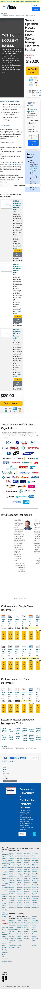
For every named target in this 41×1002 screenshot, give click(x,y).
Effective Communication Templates (20, 869)
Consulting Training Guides (20, 936)
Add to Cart (32, 71)
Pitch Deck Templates (27, 882)
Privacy (4, 954)
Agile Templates (12, 856)
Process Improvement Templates (27, 894)
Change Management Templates (11, 737)
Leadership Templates (27, 854)
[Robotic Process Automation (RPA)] (24, 616)
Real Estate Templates (27, 907)
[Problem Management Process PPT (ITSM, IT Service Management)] (24, 689)
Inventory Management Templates (20, 903)
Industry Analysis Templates (20, 896)
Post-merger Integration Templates (27, 885)
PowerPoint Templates (5, 894)
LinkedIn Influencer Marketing (4, 948)
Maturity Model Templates (27, 869)
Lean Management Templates (27, 856)
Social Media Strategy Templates (35, 878)
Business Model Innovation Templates (12, 869)
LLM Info (26, 934)
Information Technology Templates (38, 737)
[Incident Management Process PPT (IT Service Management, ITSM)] (17, 689)
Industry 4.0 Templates (20, 894)
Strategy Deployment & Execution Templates (35, 887)
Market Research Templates (27, 865)
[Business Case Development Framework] (37, 646)
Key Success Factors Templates (20, 907)
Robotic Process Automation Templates (25, 737)
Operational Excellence (5, 872)
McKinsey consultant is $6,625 (33, 169)
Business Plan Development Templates (12, 871)
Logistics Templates (27, 858)
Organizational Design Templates (4, 737)
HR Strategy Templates (20, 885)
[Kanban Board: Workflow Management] (10, 689)
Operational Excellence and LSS (12, 934)
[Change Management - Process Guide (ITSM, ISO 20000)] (17, 616)
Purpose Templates (27, 903)
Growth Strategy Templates (20, 882)
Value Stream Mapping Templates (35, 907)
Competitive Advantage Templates (12, 882)
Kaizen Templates (20, 905)
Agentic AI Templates (12, 854)
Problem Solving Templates (27, 891)
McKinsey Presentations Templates (27, 871)
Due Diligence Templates (20, 867)
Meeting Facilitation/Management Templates (27, 874)
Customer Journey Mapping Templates (12, 903)
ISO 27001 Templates (20, 891)
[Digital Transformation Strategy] (37, 616)
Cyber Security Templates (20, 856)
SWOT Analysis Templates (35, 867)
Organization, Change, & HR (12, 941)
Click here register (33, 143)
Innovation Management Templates (20, 900)
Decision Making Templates (20, 862)
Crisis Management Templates (12, 898)
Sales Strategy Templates (35, 869)
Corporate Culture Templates (12, 891)
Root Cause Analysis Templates (35, 862)
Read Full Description (20, 185)
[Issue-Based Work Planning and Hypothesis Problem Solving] (24, 646)
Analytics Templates (12, 858)
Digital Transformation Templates (4, 730)
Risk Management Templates (35, 860)
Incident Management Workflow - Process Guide (17, 205)
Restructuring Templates (35, 858)
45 (32, 117)
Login (35, 5)
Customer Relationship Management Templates (12, 905)
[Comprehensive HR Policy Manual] (3, 646)
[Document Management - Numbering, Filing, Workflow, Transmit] (3, 689)
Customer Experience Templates (12, 900)
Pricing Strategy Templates (27, 889)
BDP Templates (12, 862)
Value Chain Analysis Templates (35, 903)
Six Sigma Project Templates (35, 876)
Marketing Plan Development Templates (27, 867)
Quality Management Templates (27, 905)
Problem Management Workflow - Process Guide (17, 268)
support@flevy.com (14, 164)
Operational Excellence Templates (27, 876)
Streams (4, 905)
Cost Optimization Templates (12, 894)
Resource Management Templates (35, 856)
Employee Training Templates (20, 874)
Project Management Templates (27, 900)
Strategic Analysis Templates (35, 880)
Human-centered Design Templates (20, 889)
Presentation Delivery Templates (27, 887)
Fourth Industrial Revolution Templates (31, 737)
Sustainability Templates (35, 896)
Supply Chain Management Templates (35, 894)
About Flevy (5, 927)
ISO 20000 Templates (18, 737)
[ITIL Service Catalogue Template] (37, 689)
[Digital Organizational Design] (10, 616)
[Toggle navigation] (3, 7)
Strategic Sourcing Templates (35, 885)
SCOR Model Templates (35, 865)
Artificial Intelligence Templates (12, 860)
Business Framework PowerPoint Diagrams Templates (18, 730)
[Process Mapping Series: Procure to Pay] (10, 646)
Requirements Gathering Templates (35, 854)
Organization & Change (5, 879)
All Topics (4, 13)
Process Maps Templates (27, 896)
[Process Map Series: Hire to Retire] (17, 646)
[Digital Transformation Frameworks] (3, 616)
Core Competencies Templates (12, 889)
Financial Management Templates (20, 876)
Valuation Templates (35, 900)
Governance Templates (20, 880)
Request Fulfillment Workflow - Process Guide (16, 334)
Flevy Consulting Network (4, 910)
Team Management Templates (35, 898)
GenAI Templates (20, 878)
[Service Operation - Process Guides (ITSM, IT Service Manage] (4, 766)
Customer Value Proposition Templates (12, 907)
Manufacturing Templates (27, 862)
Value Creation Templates (35, 905)
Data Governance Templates (20, 858)
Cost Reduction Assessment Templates (12, 896)
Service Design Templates (35, 874)
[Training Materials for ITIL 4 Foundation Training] (31, 689)
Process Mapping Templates (25, 730)
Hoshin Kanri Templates (20, 887)
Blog (3, 956)
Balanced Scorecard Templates (12, 865)
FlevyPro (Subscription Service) (5, 901)
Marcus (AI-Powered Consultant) (5, 937)
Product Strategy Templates (27, 898)
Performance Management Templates (27, 880)
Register (36, 9)
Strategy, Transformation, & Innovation (13, 923)
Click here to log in (33, 137)
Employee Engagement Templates (20, 871)
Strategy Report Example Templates (35, 891)
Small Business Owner (34, 932)
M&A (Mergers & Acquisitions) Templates (27, 860)
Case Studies (20, 925)
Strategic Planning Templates (35, 882)
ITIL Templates (11, 730)
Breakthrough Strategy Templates (12, 867)
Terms (6, 952)
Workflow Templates (31, 730)
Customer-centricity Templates (20, 854)
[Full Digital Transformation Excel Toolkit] (31, 646)
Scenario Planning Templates (35, 871)
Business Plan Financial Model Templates (12, 874)
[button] (14, 598)
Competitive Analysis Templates (12, 885)
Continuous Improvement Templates (12, 887)
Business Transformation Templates (12, 876)
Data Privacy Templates (20, 860)
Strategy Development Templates (35, 889)
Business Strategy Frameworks (20, 921)
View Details (18, 255)
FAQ (3, 952)
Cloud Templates (12, 880)
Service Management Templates (38, 730)
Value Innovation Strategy (35, 943)
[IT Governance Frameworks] (31, 616)
